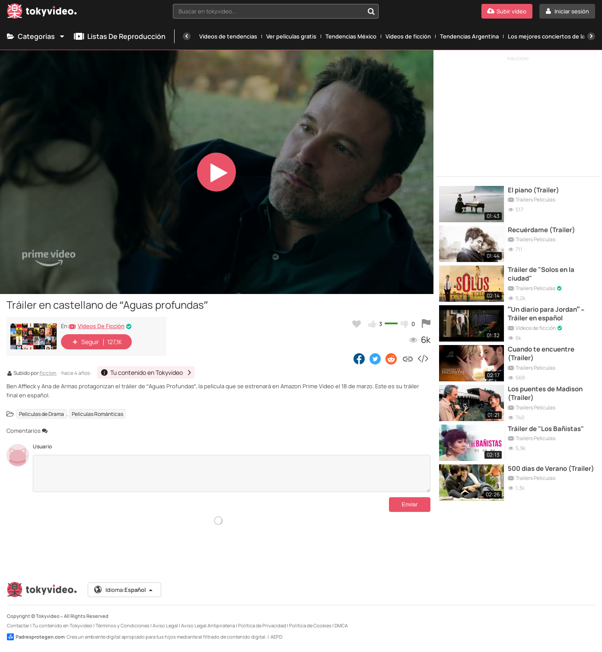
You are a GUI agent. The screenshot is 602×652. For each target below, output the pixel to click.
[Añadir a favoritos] (356, 324)
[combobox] (276, 11)
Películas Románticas (97, 414)
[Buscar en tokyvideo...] (371, 11)
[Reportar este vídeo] (426, 324)
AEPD (276, 636)
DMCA (341, 625)
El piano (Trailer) (533, 190)
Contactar (18, 625)
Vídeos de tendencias (228, 36)
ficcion (48, 374)
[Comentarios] (231, 473)
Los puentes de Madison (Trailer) (545, 393)
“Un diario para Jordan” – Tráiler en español (546, 314)
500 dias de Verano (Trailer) (551, 468)
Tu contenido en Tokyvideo (62, 625)
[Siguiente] (591, 36)
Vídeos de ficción (408, 36)
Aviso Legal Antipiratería (208, 625)
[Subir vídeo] (506, 11)
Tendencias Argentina (469, 36)
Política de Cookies (310, 625)
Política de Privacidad (262, 625)
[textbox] (268, 11)
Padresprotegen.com (36, 636)
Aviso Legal (165, 625)
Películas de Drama (41, 414)
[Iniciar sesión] (567, 11)
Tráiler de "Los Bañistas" (546, 429)
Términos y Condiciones (123, 625)
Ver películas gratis (291, 36)
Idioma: (123, 590)
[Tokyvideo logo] (42, 13)
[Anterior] (187, 36)
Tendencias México (350, 36)
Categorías (36, 36)
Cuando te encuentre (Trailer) (541, 353)
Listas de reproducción (120, 36)
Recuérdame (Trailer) (541, 230)
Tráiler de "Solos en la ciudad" (541, 274)
